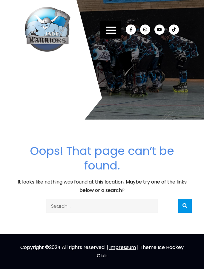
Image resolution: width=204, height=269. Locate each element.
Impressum (122, 247)
